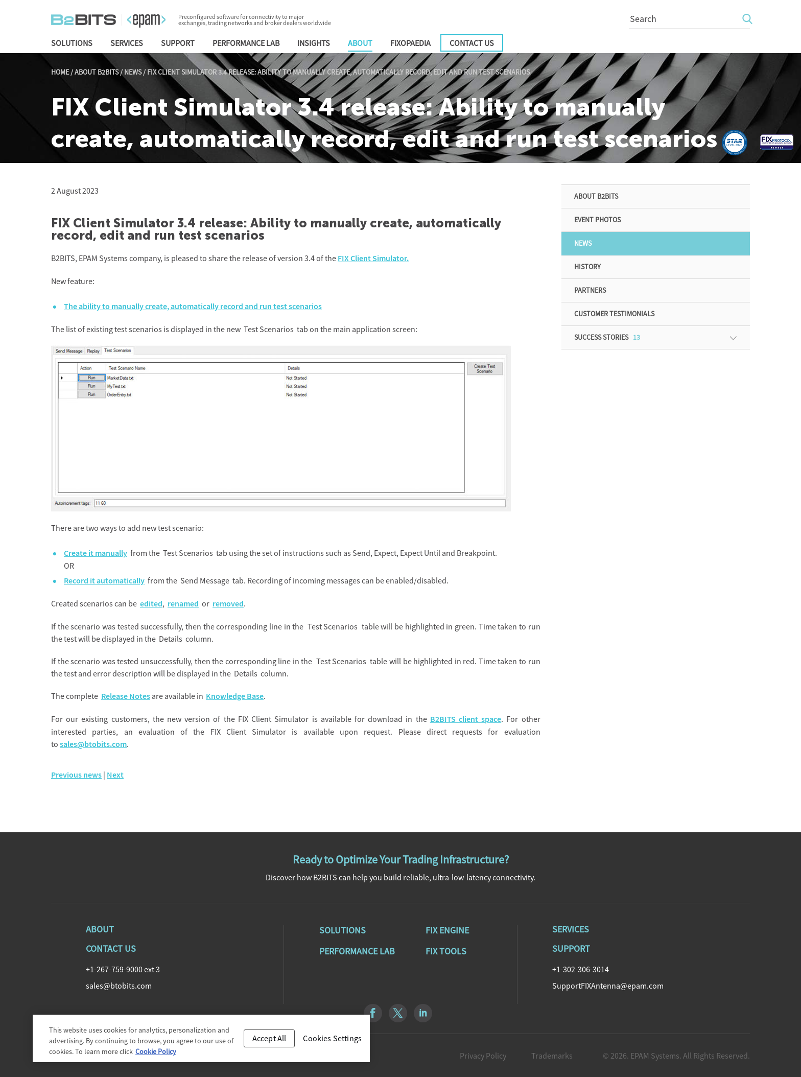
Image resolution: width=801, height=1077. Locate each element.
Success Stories (607, 337)
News (133, 72)
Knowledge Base (235, 696)
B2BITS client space (465, 719)
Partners (590, 290)
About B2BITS (97, 72)
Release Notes (125, 696)
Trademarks (552, 1055)
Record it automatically (104, 580)
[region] (201, 1042)
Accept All (269, 1042)
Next (115, 774)
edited (151, 603)
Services (126, 43)
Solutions (71, 43)
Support (178, 43)
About (360, 43)
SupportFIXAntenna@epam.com (608, 985)
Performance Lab (246, 43)
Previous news (76, 774)
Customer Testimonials (614, 313)
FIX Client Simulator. (373, 258)
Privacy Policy (483, 1055)
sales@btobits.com (93, 744)
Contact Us (472, 43)
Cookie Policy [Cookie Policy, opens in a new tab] (155, 1055)
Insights (313, 43)
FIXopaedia (410, 43)
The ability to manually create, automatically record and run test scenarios (193, 306)
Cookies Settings (332, 1042)
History (587, 266)
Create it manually (95, 553)
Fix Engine (447, 930)
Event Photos (597, 219)
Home (60, 72)
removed (228, 603)
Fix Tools (446, 951)
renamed (183, 603)
